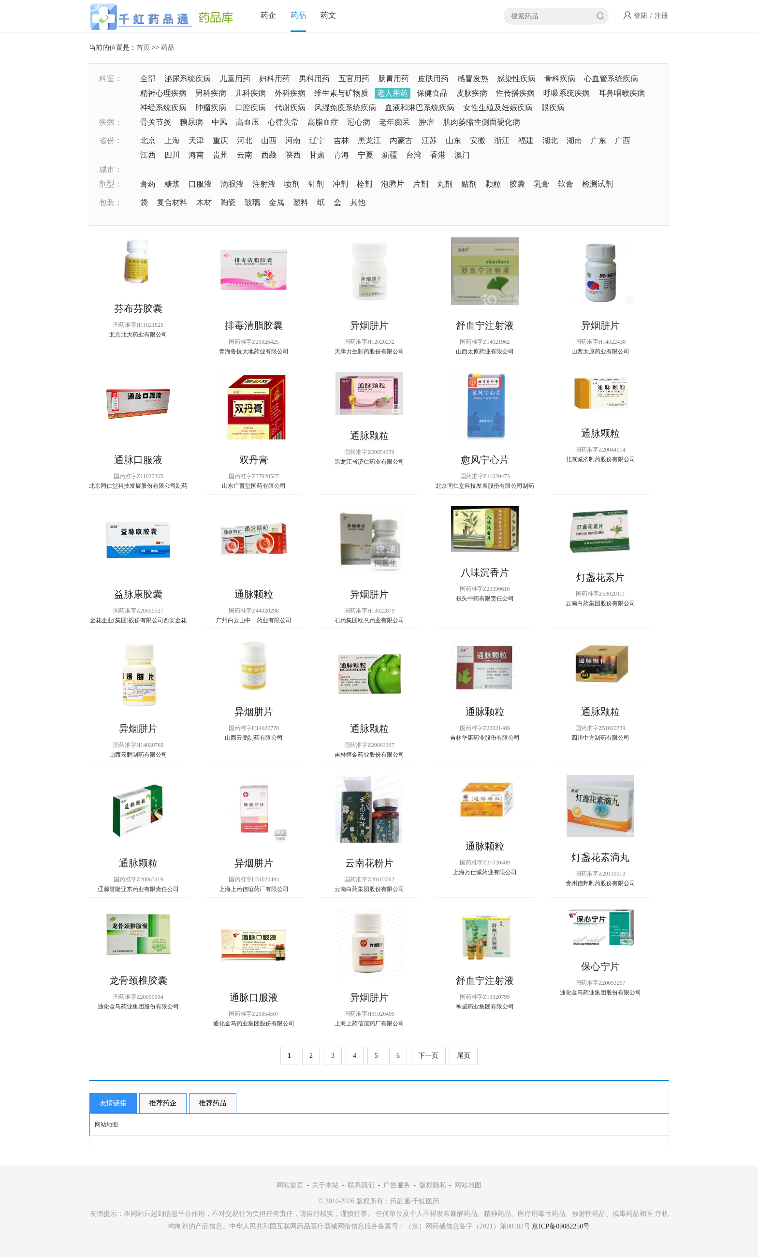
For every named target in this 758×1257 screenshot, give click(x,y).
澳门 (462, 155)
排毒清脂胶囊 (254, 325)
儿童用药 (234, 78)
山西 (269, 140)
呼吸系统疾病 (566, 93)
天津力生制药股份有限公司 (369, 351)
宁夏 (365, 155)
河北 (244, 140)
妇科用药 (274, 78)
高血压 (247, 122)
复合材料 (172, 202)
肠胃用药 (393, 78)
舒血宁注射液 (485, 325)
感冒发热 (472, 78)
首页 (143, 47)
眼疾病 (553, 107)
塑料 (300, 202)
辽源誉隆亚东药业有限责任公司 (138, 889)
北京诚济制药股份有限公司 (600, 459)
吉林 (341, 140)
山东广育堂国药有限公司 (254, 485)
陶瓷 (228, 202)
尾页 (463, 1055)
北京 (148, 140)
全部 (148, 78)
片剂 (420, 184)
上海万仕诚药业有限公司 (485, 872)
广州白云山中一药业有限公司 (254, 620)
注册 (661, 15)
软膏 (565, 184)
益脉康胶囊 (138, 594)
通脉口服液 (138, 460)
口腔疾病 (250, 107)
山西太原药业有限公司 (485, 351)
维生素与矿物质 (341, 93)
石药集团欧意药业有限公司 (369, 620)
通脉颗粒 (369, 435)
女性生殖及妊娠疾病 (498, 107)
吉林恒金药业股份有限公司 (369, 754)
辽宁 (317, 140)
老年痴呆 (394, 122)
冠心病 (358, 122)
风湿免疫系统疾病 (345, 107)
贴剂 (469, 184)
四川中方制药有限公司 (600, 737)
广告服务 (396, 1185)
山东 (453, 140)
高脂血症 (322, 122)
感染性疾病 (516, 78)
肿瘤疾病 (210, 107)
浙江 (502, 140)
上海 (172, 140)
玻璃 (252, 202)
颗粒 (493, 184)
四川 (172, 155)
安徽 (477, 140)
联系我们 (361, 1185)
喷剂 (292, 184)
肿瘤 (426, 122)
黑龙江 (369, 140)
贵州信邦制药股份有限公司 (600, 883)
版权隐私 (432, 1185)
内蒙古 (401, 140)
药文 (328, 15)
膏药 (148, 184)
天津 (196, 140)
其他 (357, 202)
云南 (244, 155)
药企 (268, 15)
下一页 (428, 1055)
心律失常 (283, 122)
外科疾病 (290, 93)
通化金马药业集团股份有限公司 (138, 1006)
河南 (293, 140)
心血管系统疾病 (611, 78)
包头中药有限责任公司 (485, 598)
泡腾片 (392, 184)
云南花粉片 (369, 863)
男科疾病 (210, 93)
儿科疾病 (250, 93)
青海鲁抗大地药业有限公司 (254, 351)
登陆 (640, 15)
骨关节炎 (155, 122)
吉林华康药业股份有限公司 (485, 737)
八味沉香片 (485, 572)
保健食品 (432, 93)
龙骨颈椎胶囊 (138, 980)
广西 (622, 140)
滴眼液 (232, 184)
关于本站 (325, 1185)
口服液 (200, 184)
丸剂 (444, 184)
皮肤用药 (433, 78)
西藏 (269, 155)
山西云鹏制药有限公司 (138, 754)
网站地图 (106, 1124)
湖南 (574, 140)
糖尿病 (191, 122)
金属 (276, 202)
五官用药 (353, 78)
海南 (196, 155)
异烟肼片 (369, 325)
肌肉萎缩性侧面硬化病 (481, 122)
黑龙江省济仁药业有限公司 (369, 461)
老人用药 (392, 93)
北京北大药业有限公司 (138, 334)
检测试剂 (597, 184)
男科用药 (314, 78)
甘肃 (317, 155)
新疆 (389, 155)
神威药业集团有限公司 (485, 1006)
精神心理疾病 (163, 93)
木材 (204, 202)
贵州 (220, 155)
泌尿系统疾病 (187, 78)
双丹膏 (253, 460)
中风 (219, 122)
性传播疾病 (515, 93)
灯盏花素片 (600, 577)
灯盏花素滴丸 (600, 857)
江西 (148, 155)
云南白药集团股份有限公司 (600, 603)
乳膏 (541, 184)
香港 (438, 155)
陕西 (293, 155)
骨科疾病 (559, 78)
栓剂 (364, 184)
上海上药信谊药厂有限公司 (254, 889)
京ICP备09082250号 (561, 1226)
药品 (298, 15)
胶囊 (517, 184)
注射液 (264, 184)
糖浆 (172, 184)
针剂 (316, 184)
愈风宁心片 (485, 460)
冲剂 (340, 184)
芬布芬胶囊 (138, 308)
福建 (526, 140)
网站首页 (290, 1185)
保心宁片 (600, 966)
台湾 (414, 155)
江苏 (429, 140)
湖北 (550, 140)
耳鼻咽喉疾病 (621, 93)
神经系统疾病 (163, 107)
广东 (598, 140)
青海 (341, 155)
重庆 (220, 140)
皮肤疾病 (471, 93)
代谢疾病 (290, 107)
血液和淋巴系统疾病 (419, 107)
